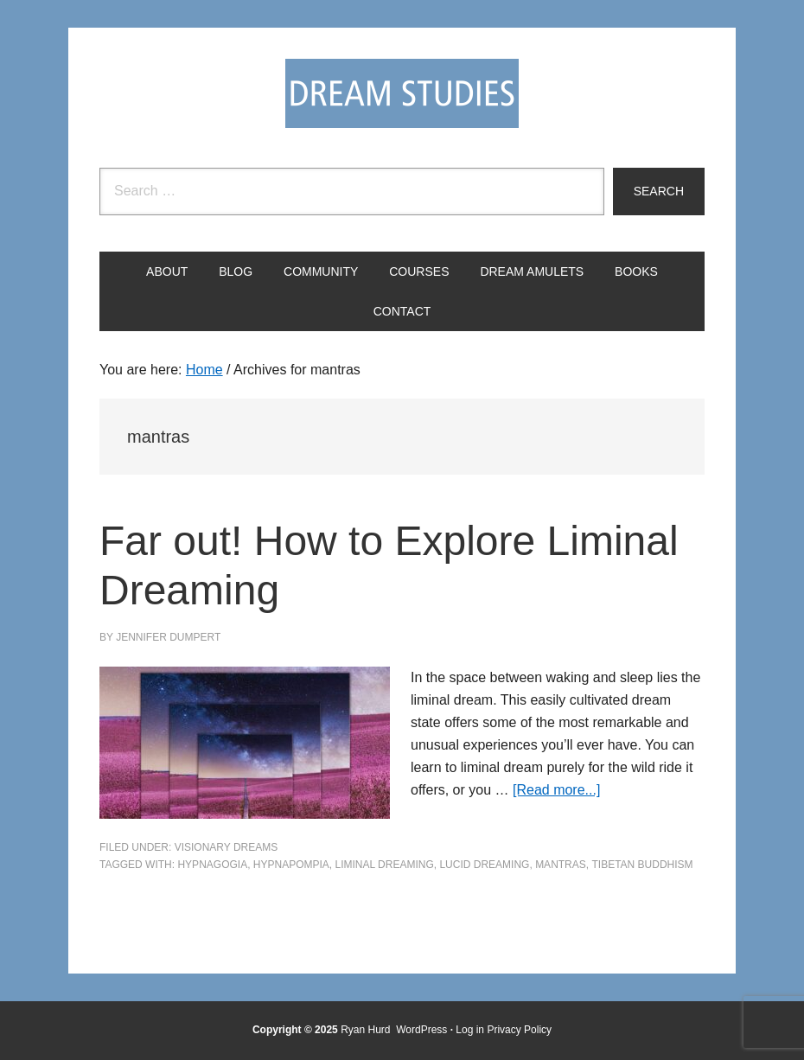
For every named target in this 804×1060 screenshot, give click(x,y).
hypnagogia (212, 865)
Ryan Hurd (367, 1030)
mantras (560, 865)
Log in (470, 1030)
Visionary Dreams (226, 847)
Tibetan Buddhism (641, 865)
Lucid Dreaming (484, 865)
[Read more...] (556, 789)
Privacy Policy (519, 1030)
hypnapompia (291, 865)
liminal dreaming (384, 865)
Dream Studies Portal (402, 93)
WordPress (421, 1030)
